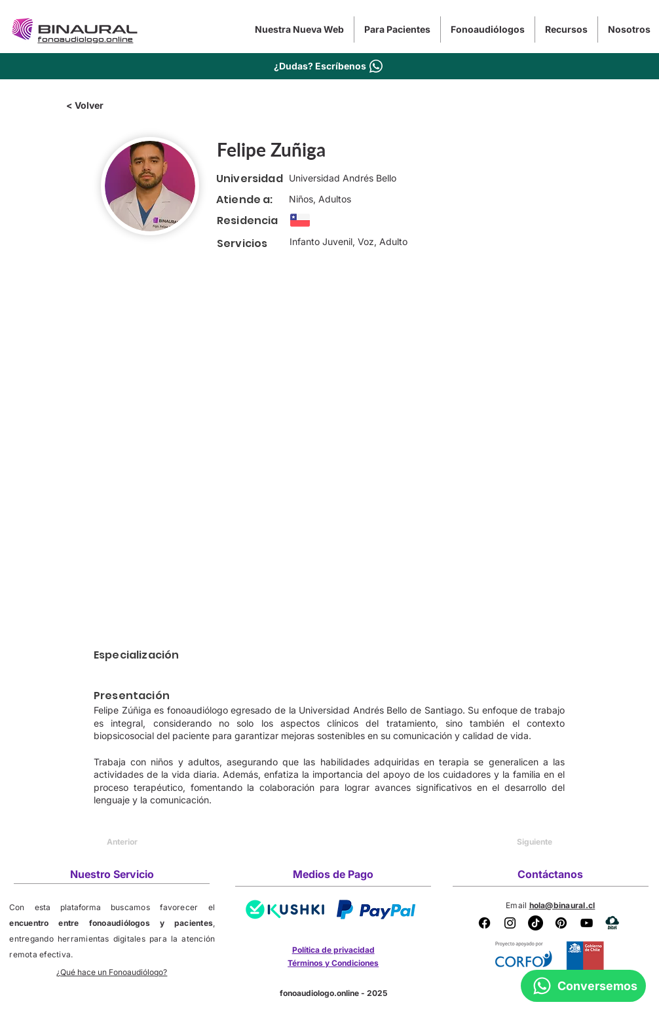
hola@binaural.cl (562, 905)
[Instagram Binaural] (510, 922)
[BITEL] (612, 922)
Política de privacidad (333, 950)
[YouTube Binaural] (586, 922)
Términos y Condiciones (333, 963)
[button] (397, 29)
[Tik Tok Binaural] (535, 922)
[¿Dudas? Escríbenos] (329, 65)
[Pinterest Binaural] (561, 922)
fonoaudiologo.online (319, 993)
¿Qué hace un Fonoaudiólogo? (111, 972)
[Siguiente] (519, 842)
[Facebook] (484, 922)
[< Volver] (109, 105)
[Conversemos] (583, 986)
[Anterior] (150, 842)
